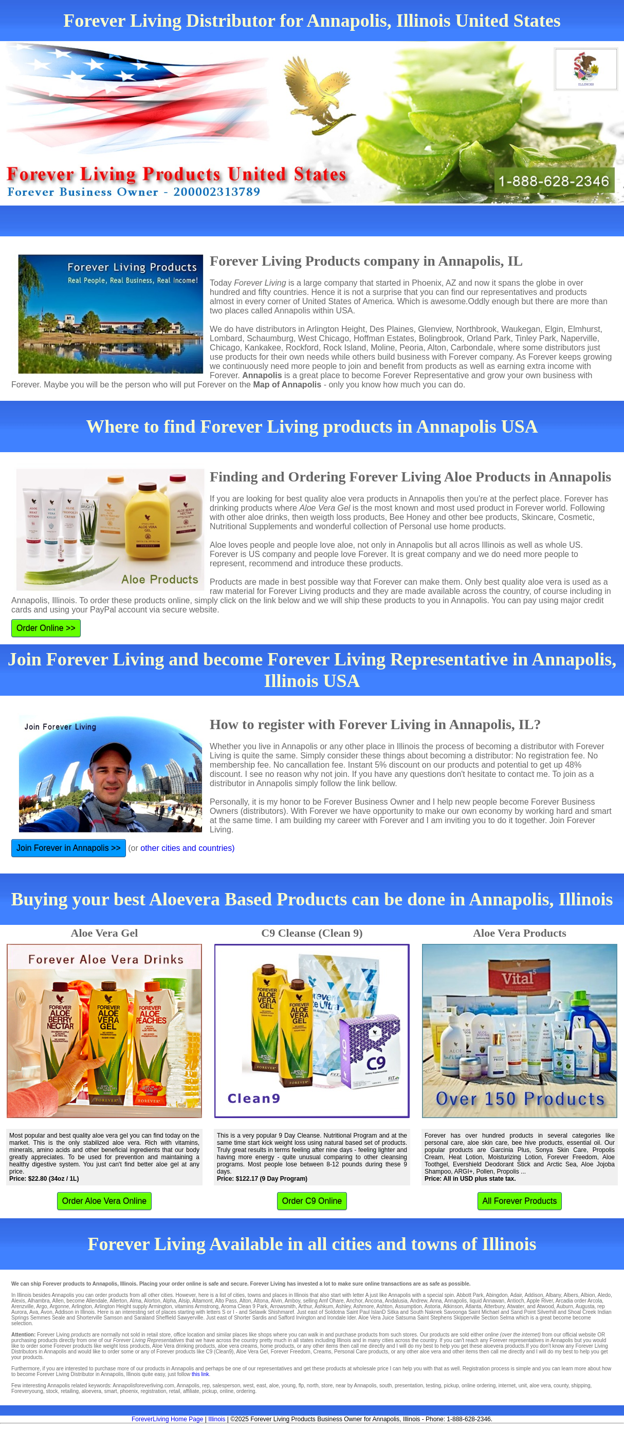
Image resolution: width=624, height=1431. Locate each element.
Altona (261, 1301)
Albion (588, 1295)
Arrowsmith (283, 1306)
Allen (58, 1301)
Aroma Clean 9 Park (244, 1306)
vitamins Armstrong (196, 1306)
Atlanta (473, 1306)
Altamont (202, 1301)
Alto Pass (226, 1301)
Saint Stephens (434, 1318)
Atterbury (494, 1306)
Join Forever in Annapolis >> (68, 848)
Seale (58, 1318)
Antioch (515, 1301)
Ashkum (324, 1306)
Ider (351, 1318)
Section (489, 1318)
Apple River (540, 1301)
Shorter (242, 1318)
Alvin (276, 1301)
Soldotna (334, 1312)
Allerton (118, 1301)
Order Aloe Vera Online (104, 1201)
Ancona (373, 1301)
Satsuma (405, 1318)
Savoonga (455, 1312)
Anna (436, 1301)
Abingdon (496, 1295)
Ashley (343, 1306)
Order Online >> (46, 628)
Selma (507, 1318)
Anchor (354, 1301)
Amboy (292, 1301)
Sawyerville (190, 1318)
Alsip (184, 1301)
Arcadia (564, 1301)
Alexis (18, 1301)
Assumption (408, 1306)
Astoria (433, 1306)
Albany (553, 1295)
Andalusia (396, 1301)
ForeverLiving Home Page (167, 1419)
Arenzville (22, 1306)
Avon (46, 1312)
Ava (33, 1312)
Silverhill (546, 1312)
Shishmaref (281, 1312)
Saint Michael (483, 1312)
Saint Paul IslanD (366, 1312)
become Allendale (86, 1301)
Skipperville (466, 1318)
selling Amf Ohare (323, 1301)
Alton (245, 1301)
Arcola (595, 1301)
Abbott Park (469, 1295)
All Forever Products (520, 1201)
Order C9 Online (312, 1201)
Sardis (259, 1318)
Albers (570, 1295)
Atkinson (453, 1306)
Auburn (565, 1306)
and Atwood (540, 1306)
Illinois (216, 1419)
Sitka (392, 1312)
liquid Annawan (487, 1301)
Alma (135, 1301)
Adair (516, 1295)
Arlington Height (113, 1306)
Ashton (384, 1306)
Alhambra (39, 1301)
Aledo (604, 1295)
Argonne (59, 1306)
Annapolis (455, 1301)
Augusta (585, 1306)
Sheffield (166, 1318)
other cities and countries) (187, 848)
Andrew (418, 1301)
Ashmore (363, 1306)
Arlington (81, 1306)
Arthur (305, 1306)
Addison (533, 1295)
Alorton (152, 1301)
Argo (41, 1306)
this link (200, 1374)
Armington (160, 1306)
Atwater (515, 1306)
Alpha (169, 1301)
